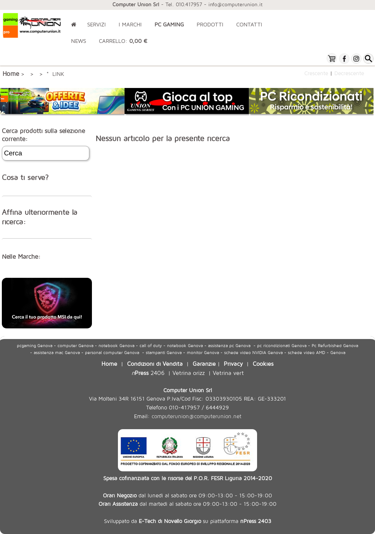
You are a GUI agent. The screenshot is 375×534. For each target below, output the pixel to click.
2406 (147, 372)
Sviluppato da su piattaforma (187, 521)
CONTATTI (249, 24)
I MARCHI (130, 24)
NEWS (78, 41)
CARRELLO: (123, 41)
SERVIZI (96, 24)
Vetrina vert (228, 372)
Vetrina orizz (188, 372)
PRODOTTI (210, 24)
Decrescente (349, 73)
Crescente (316, 73)
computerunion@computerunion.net (196, 416)
